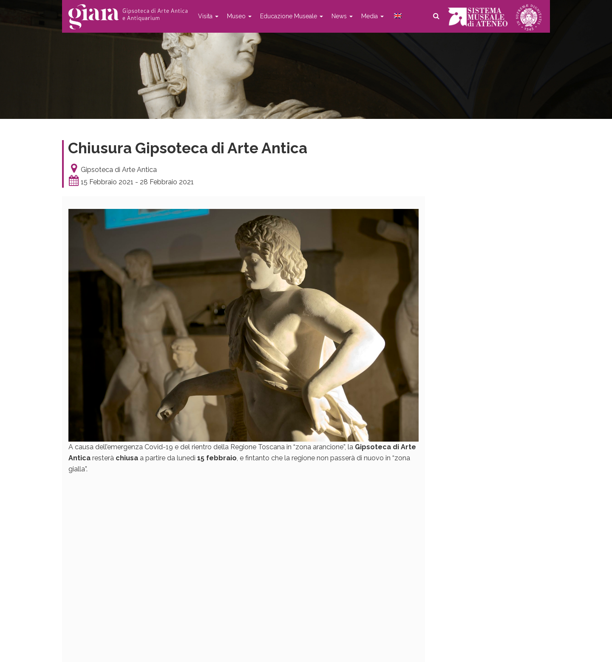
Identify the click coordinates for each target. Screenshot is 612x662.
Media (372, 16)
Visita (208, 16)
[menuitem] (397, 16)
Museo (239, 16)
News (342, 16)
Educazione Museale (291, 16)
